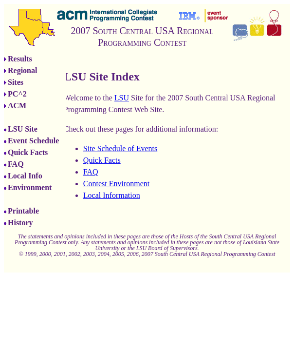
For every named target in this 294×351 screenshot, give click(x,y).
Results (20, 59)
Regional (22, 70)
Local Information (111, 195)
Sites (15, 82)
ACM (17, 105)
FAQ (16, 164)
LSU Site (22, 129)
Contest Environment (116, 183)
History (20, 222)
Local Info (25, 176)
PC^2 (17, 94)
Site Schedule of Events (120, 148)
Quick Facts (28, 152)
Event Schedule (33, 140)
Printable (23, 211)
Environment (30, 187)
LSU (121, 98)
